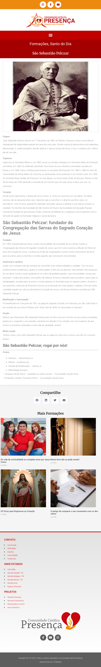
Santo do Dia (60, 44)
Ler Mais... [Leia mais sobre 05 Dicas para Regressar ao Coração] (4, 514)
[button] (50, 35)
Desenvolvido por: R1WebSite (51, 662)
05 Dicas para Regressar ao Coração (18, 511)
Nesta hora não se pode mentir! (65, 459)
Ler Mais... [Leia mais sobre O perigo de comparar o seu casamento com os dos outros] (54, 517)
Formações (39, 44)
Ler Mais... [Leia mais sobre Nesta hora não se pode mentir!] (54, 463)
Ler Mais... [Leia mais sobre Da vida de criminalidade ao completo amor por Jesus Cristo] (4, 465)
